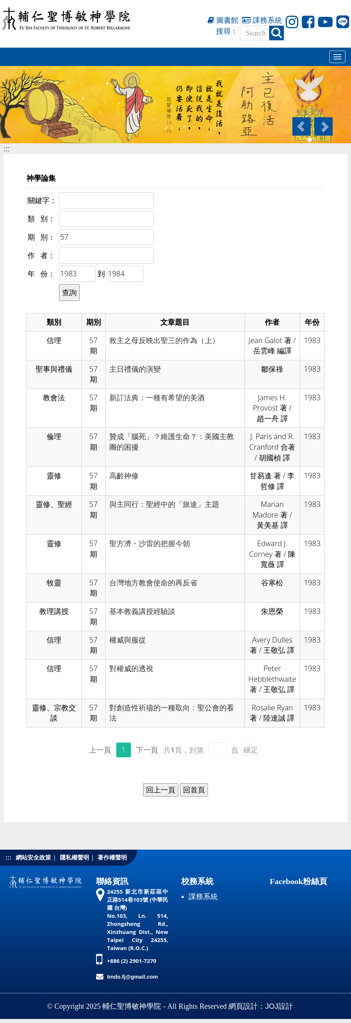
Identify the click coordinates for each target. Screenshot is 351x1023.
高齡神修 (124, 476)
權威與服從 (127, 640)
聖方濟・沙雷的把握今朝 (149, 544)
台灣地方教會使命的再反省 (153, 583)
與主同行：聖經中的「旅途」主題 (164, 504)
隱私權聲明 (74, 857)
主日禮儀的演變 (135, 369)
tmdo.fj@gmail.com (132, 977)
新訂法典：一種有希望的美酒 (157, 398)
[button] (301, 126)
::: (7, 149)
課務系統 (262, 20)
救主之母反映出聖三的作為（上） (164, 340)
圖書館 (223, 20)
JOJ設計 (279, 1006)
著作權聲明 (112, 857)
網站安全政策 (33, 857)
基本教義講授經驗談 (142, 611)
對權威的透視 (131, 669)
